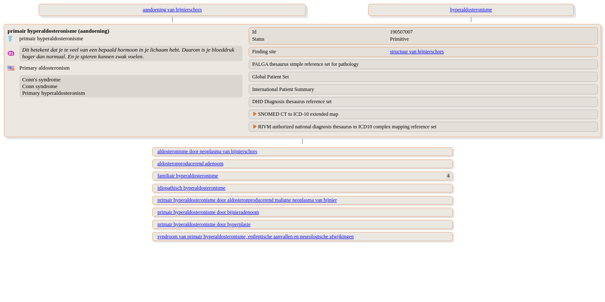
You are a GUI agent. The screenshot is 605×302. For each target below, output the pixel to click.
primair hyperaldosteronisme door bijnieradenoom (208, 212)
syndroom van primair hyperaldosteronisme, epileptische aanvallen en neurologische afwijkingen (256, 237)
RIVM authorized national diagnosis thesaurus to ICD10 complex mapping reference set (347, 127)
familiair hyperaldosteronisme (188, 176)
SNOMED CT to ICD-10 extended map (298, 114)
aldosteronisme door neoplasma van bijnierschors (207, 151)
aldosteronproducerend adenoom (191, 164)
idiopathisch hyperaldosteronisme (192, 188)
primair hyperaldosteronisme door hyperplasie (204, 224)
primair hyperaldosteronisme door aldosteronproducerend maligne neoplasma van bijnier (247, 200)
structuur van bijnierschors (417, 52)
